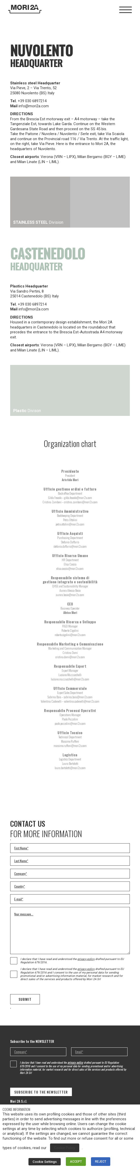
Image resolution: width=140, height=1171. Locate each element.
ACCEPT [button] (76, 1161)
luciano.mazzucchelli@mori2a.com (70, 679)
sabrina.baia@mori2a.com (78, 697)
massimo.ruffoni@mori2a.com (70, 745)
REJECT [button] (100, 1161)
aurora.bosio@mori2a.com (70, 595)
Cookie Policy (64, 1148)
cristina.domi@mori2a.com (70, 657)
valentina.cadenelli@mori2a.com (81, 701)
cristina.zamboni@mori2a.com (81, 502)
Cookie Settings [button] (45, 1162)
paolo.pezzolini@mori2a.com (70, 723)
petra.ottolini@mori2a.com (70, 524)
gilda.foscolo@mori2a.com (78, 497)
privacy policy (86, 959)
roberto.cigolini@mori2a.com (70, 635)
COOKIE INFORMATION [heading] (16, 1109)
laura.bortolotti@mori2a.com (70, 768)
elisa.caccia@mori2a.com (70, 568)
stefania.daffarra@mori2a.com (70, 546)
